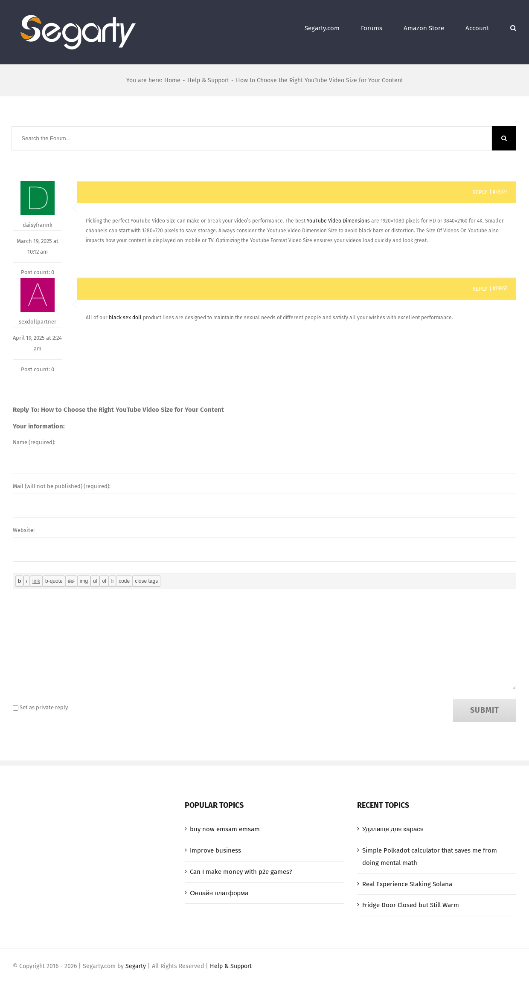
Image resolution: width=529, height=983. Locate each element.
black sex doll (125, 318)
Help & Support (231, 966)
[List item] (112, 581)
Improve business (215, 850)
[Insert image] (83, 581)
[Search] (513, 26)
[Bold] (19, 581)
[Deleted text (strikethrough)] (71, 581)
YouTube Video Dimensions (338, 221)
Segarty (135, 966)
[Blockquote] (54, 581)
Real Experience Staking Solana (407, 884)
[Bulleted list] (94, 581)
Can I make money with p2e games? (241, 872)
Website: (24, 530)
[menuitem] (333, 26)
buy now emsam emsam (225, 829)
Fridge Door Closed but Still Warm (410, 905)
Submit (484, 710)
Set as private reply (44, 707)
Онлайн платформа (219, 893)
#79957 (500, 289)
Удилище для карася (393, 829)
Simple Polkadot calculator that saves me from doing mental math (429, 857)
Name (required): (34, 442)
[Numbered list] (103, 581)
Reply (479, 192)
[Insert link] (36, 581)
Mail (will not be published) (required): (61, 486)
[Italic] (26, 581)
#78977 (500, 192)
